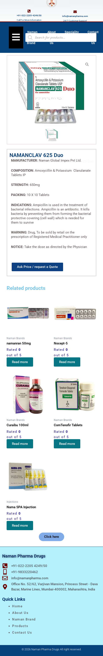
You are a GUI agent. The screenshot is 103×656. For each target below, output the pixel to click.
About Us (20, 613)
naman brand (24, 619)
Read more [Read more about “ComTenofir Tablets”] (67, 444)
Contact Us (22, 633)
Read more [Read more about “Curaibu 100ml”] (20, 444)
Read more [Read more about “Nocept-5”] (67, 362)
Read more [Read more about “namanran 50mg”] (20, 362)
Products (20, 626)
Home (17, 606)
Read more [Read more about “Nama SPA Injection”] (20, 526)
